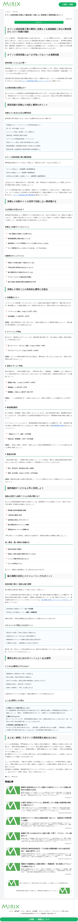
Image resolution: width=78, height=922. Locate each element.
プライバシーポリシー (45, 911)
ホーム (10, 911)
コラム (8, 776)
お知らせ (28, 911)
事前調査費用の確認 (57, 425)
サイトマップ (57, 911)
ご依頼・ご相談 (67, 4)
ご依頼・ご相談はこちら (39, 919)
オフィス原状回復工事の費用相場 (23, 195)
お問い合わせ (66, 911)
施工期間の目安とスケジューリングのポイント (56, 600)
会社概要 (35, 911)
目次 (37, 22)
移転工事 (14, 776)
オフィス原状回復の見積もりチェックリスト (36, 81)
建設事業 (16, 911)
